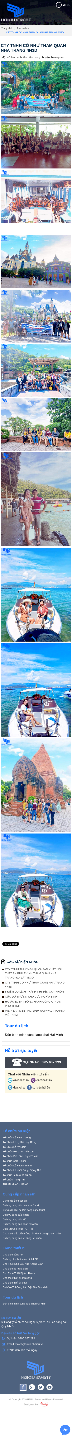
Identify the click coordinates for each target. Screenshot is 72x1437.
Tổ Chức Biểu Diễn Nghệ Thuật (20, 1174)
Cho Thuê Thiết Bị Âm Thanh (19, 1291)
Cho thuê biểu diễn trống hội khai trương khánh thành (32, 1252)
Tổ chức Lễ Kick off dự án (17, 1193)
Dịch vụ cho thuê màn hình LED (20, 1277)
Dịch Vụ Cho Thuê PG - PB (18, 1247)
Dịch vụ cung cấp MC (14, 1238)
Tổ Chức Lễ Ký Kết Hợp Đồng (19, 1160)
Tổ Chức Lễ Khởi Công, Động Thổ (22, 1188)
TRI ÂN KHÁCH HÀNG (15, 1202)
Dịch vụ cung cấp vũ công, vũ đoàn (22, 1256)
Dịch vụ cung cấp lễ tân (16, 1233)
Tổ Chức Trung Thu (14, 1198)
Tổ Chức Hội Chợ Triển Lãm (18, 1170)
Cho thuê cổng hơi (13, 1273)
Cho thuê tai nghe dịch (15, 1287)
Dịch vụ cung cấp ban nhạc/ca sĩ (21, 1224)
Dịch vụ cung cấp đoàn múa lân (20, 1242)
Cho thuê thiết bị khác (15, 1301)
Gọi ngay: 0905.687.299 (36, 1062)
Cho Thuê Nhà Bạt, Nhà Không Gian (23, 1282)
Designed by (31, 1423)
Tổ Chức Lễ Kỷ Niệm (14, 1165)
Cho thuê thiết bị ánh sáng (17, 1296)
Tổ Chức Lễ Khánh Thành (17, 1184)
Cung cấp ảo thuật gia (15, 1219)
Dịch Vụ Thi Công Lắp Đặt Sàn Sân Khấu (25, 1305)
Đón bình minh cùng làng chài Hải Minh (34, 1035)
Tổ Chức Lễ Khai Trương (17, 1156)
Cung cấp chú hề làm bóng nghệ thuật (24, 1228)
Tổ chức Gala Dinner (14, 1179)
